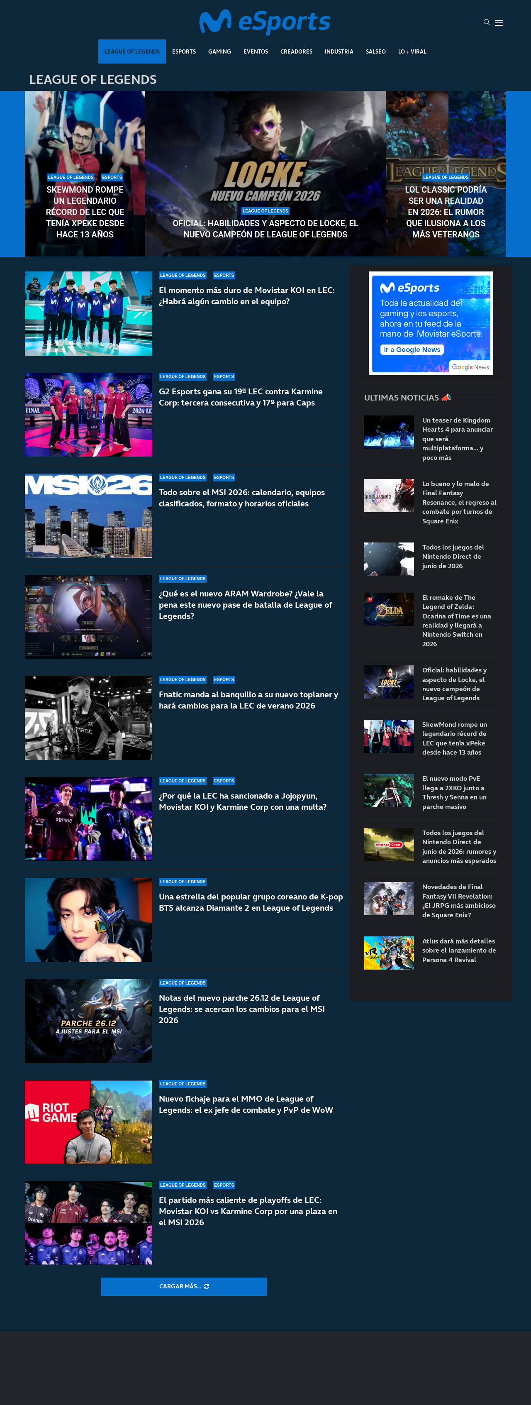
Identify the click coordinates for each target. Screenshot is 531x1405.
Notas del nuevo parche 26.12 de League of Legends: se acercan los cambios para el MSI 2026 (242, 1009)
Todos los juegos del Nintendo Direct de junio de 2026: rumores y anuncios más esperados (459, 846)
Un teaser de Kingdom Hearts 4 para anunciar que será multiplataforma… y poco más (457, 438)
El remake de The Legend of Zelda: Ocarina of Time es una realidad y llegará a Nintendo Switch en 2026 (456, 620)
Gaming (219, 51)
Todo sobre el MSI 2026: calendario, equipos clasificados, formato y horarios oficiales (242, 497)
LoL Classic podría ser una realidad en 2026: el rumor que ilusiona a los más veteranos (446, 212)
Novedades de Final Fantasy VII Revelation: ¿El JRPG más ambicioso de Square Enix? (459, 900)
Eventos (256, 51)
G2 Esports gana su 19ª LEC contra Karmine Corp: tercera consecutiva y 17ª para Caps (241, 397)
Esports (184, 51)
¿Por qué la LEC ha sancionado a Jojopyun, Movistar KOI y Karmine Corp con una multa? (242, 801)
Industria (339, 51)
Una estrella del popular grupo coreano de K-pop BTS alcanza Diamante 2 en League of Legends (251, 902)
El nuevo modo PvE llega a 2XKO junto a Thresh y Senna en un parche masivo (454, 792)
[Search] (486, 23)
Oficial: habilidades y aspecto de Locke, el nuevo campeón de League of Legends (265, 228)
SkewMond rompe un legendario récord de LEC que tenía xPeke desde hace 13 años (85, 212)
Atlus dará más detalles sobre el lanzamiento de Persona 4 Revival (459, 950)
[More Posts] (184, 1287)
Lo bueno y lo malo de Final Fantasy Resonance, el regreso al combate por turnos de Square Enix (459, 502)
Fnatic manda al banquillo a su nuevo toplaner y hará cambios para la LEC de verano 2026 (248, 700)
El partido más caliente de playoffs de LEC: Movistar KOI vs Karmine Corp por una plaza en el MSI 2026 (248, 1211)
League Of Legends (132, 51)
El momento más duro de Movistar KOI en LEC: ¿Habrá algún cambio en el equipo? (247, 295)
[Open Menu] (499, 23)
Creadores (296, 51)
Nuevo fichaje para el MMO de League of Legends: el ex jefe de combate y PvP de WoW (246, 1104)
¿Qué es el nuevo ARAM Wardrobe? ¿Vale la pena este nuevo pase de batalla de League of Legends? (245, 605)
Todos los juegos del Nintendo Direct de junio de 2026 (453, 556)
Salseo (376, 51)
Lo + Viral (412, 51)
